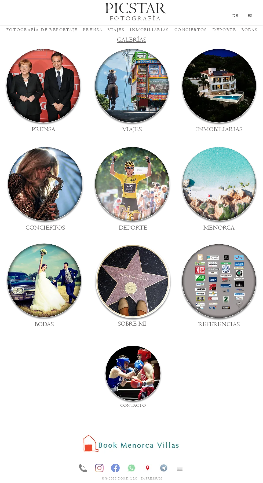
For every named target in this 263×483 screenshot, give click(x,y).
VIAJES (116, 29)
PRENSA (93, 29)
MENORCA (219, 227)
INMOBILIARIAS (149, 29)
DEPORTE (224, 29)
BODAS (250, 29)
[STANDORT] (147, 468)
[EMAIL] (180, 468)
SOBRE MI (132, 323)
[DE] (235, 15)
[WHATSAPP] (131, 468)
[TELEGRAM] (163, 468)
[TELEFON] (83, 468)
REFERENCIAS (219, 324)
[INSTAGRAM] (99, 468)
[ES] (249, 15)
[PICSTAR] (135, 8)
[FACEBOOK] (115, 468)
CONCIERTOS (190, 29)
